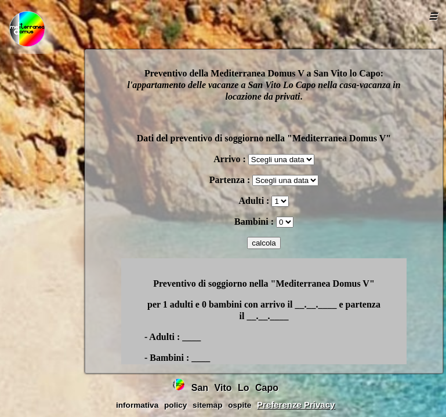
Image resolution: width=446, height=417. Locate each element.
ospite (239, 405)
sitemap (207, 405)
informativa (137, 405)
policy (175, 405)
